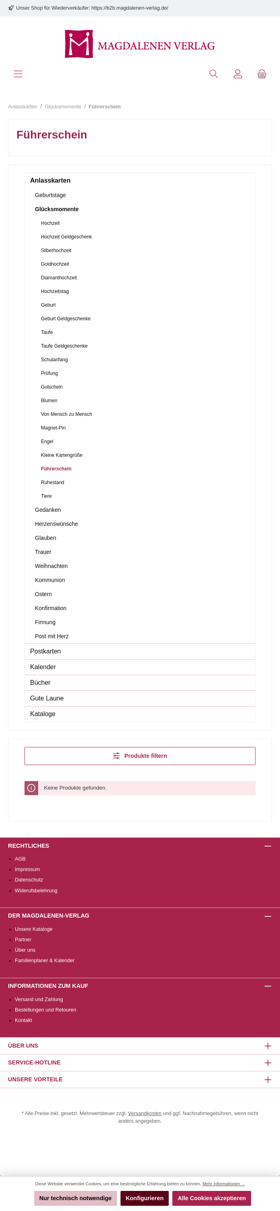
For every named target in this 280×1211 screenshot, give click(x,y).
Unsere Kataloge (34, 929)
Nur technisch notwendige (75, 1198)
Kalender (43, 667)
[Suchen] (214, 74)
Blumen (49, 400)
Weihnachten (51, 566)
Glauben (45, 538)
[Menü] (18, 74)
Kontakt (23, 1020)
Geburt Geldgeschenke (65, 319)
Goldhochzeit (55, 264)
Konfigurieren (145, 1198)
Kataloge (42, 713)
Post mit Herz (52, 636)
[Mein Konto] (238, 74)
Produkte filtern (140, 755)
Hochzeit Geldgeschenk (66, 237)
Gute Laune (47, 698)
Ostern (43, 594)
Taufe (47, 332)
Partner (23, 939)
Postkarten (45, 651)
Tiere (46, 496)
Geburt (48, 305)
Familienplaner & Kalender (44, 960)
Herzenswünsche (56, 524)
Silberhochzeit (56, 250)
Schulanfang (54, 359)
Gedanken (48, 510)
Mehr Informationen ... (223, 1183)
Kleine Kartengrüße (61, 455)
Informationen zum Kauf (48, 986)
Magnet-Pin (53, 428)
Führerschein (56, 469)
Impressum (27, 869)
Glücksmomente (57, 209)
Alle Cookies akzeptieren (212, 1198)
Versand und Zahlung (39, 999)
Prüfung (49, 373)
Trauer (43, 552)
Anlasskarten (50, 180)
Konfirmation (51, 608)
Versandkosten (144, 1113)
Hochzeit (50, 223)
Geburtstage (50, 195)
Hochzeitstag (55, 291)
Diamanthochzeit (59, 278)
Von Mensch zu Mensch (66, 414)
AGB (20, 859)
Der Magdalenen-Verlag (48, 915)
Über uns (25, 950)
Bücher (40, 682)
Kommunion (50, 580)
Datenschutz (29, 880)
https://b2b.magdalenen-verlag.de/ (130, 8)
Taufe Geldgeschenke (64, 346)
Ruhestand (52, 482)
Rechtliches (28, 846)
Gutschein (52, 387)
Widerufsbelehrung (36, 890)
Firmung (45, 622)
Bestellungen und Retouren (45, 1010)
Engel (47, 441)
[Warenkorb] (262, 74)
